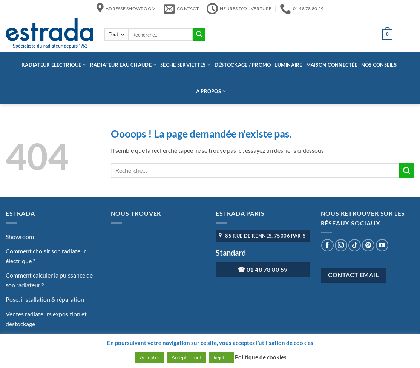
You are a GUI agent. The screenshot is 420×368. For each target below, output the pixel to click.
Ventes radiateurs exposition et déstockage (46, 318)
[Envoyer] (199, 34)
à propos (211, 91)
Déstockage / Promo (243, 65)
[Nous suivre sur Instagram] (341, 245)
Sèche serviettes (185, 64)
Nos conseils (379, 65)
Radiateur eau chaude (123, 64)
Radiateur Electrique (53, 64)
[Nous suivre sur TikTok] (354, 245)
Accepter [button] (149, 357)
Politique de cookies (261, 357)
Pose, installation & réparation (45, 299)
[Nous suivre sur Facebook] (327, 245)
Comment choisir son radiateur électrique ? (46, 255)
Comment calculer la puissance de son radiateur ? (49, 279)
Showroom (20, 236)
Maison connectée (331, 65)
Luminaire (288, 65)
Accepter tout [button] (186, 357)
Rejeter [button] (221, 357)
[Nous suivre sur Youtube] (382, 245)
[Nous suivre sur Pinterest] (368, 245)
